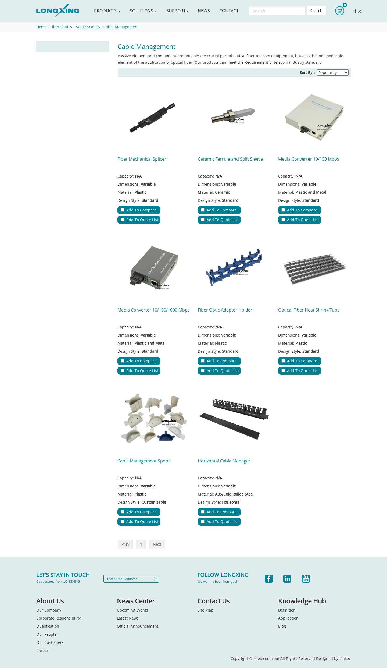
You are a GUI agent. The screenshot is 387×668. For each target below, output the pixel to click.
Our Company (48, 610)
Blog (282, 626)
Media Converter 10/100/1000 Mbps (153, 310)
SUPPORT (177, 11)
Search (316, 10)
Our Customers (50, 642)
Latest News (128, 618)
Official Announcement (137, 626)
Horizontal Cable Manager (224, 461)
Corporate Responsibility (58, 618)
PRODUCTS (107, 11)
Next (157, 544)
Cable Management (121, 26)
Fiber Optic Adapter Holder (225, 310)
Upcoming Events (132, 610)
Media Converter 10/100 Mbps (308, 159)
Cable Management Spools (144, 461)
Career (42, 650)
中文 (357, 11)
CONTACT (229, 11)
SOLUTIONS (143, 11)
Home (41, 26)
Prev (125, 544)
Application (288, 618)
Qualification (47, 626)
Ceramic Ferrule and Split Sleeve (230, 159)
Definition (287, 610)
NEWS (204, 11)
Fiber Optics (61, 26)
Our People (46, 634)
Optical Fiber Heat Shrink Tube (309, 310)
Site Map (205, 610)
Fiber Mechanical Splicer (141, 159)
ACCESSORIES (88, 26)
